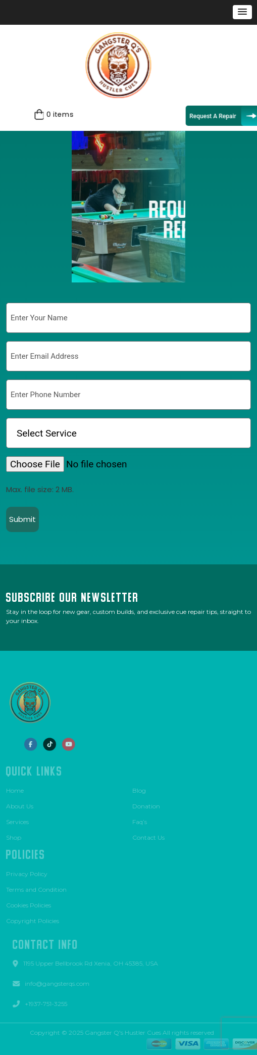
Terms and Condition (36, 887)
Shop (13, 835)
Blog (139, 788)
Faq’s (139, 820)
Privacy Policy (26, 872)
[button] (242, 12)
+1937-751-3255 (48, 1004)
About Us (19, 804)
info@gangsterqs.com (59, 983)
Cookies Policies (28, 903)
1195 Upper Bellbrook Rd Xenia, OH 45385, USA (92, 963)
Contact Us (148, 835)
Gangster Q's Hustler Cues (121, 1032)
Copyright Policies (32, 919)
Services (17, 820)
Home (15, 788)
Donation (146, 804)
